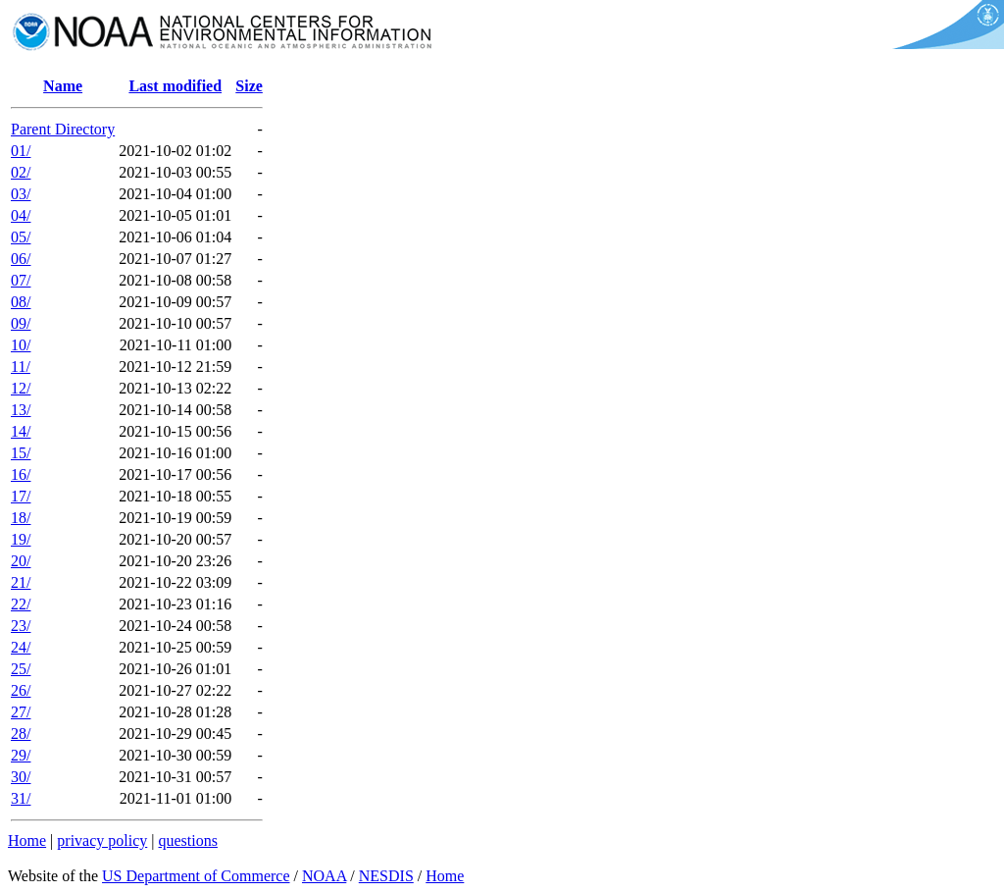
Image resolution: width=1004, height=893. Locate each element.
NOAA (324, 875)
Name (62, 86)
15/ (20, 453)
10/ (20, 345)
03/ (20, 193)
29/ (20, 755)
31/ (20, 798)
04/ (20, 215)
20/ (20, 560)
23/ (20, 625)
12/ (20, 388)
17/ (20, 496)
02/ (20, 172)
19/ (20, 539)
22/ (20, 604)
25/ (20, 668)
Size (249, 86)
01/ (20, 150)
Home (27, 840)
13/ (20, 409)
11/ (20, 366)
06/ (20, 258)
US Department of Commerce (196, 875)
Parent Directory (63, 129)
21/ (20, 582)
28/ (20, 733)
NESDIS (386, 875)
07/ (20, 280)
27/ (20, 712)
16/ (20, 474)
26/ (20, 690)
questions (187, 840)
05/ (20, 237)
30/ (20, 776)
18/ (20, 517)
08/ (20, 301)
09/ (20, 323)
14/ (20, 431)
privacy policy (102, 840)
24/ (20, 647)
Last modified (175, 86)
